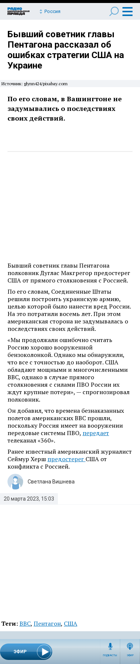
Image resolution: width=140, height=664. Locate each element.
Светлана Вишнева (51, 482)
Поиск (114, 11)
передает (96, 433)
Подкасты (110, 655)
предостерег (66, 459)
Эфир (130, 655)
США (70, 623)
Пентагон (47, 623)
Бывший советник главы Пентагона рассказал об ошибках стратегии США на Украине (65, 50)
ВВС (25, 623)
